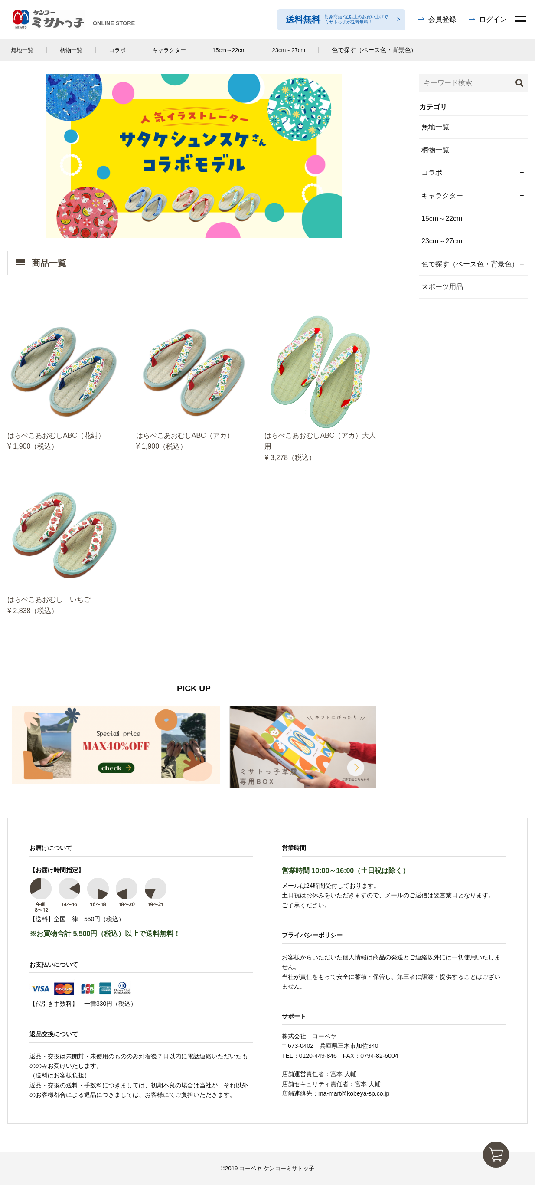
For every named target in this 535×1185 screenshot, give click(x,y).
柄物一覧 (71, 50)
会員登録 (442, 19)
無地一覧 (22, 50)
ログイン (493, 19)
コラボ (117, 50)
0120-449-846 (318, 1055)
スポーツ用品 (442, 286)
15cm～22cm (229, 50)
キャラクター (169, 50)
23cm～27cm (289, 50)
